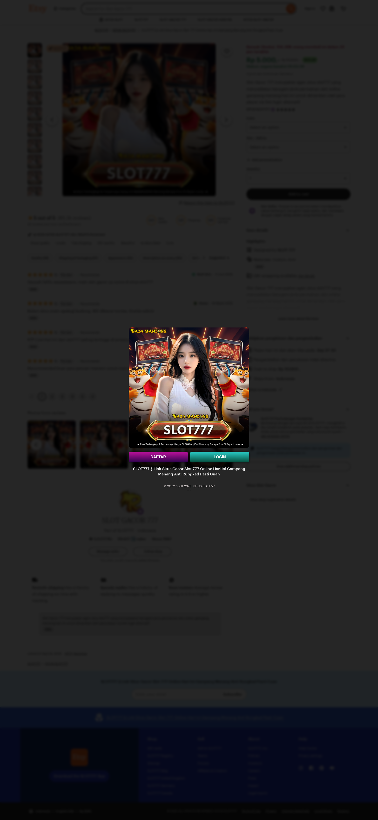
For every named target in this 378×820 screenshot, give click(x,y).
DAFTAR (158, 457)
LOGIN (220, 457)
